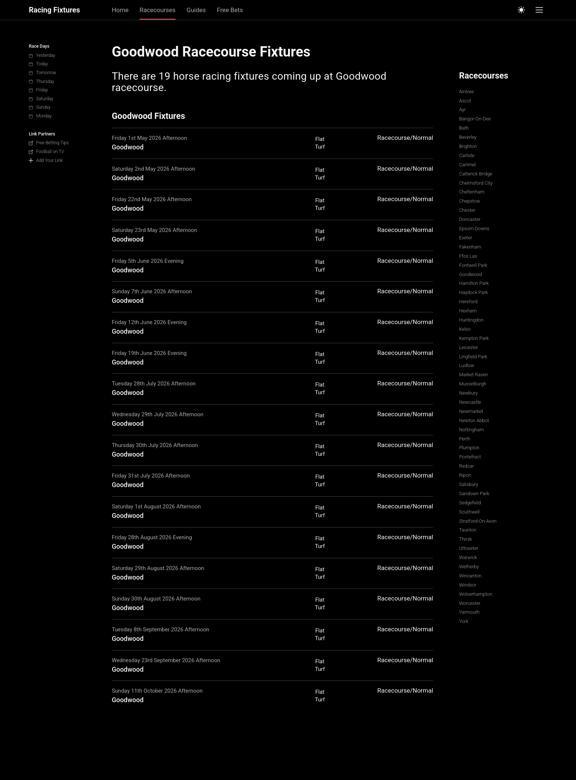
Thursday (41, 81)
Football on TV (46, 151)
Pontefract (470, 457)
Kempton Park (474, 338)
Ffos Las (468, 256)
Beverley (468, 137)
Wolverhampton (475, 594)
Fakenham (470, 247)
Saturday (41, 98)
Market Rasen (473, 374)
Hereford (468, 301)
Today (38, 63)
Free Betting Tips (48, 142)
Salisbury (468, 484)
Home (120, 10)
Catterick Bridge (475, 174)
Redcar (466, 466)
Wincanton (470, 575)
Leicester (468, 347)
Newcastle (470, 402)
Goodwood (470, 274)
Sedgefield (470, 502)
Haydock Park (473, 292)
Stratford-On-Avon (478, 521)
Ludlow (466, 365)
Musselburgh (472, 384)
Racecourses (158, 10)
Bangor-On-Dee (475, 118)
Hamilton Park (474, 283)
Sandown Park (474, 493)
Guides (196, 10)
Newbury (468, 393)
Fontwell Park (473, 265)
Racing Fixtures (54, 10)
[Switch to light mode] (521, 10)
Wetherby (469, 566)
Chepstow (469, 201)
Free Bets (230, 10)
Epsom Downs (474, 228)
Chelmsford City (476, 183)
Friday (38, 89)
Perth (465, 439)
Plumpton (469, 447)
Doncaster (469, 219)
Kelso (465, 329)
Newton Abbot (474, 420)
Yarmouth (469, 612)
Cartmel (467, 164)
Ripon (465, 475)
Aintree (466, 91)
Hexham (468, 310)
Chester (467, 210)
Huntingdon (471, 320)
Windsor (467, 585)
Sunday (39, 107)
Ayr (462, 109)
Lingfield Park (473, 356)
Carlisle (467, 155)
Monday (40, 116)
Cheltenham (472, 192)
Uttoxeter (468, 548)
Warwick (468, 557)
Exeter (465, 237)
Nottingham (471, 429)
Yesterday (42, 55)
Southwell (469, 512)
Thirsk (465, 539)
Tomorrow (42, 72)
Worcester (469, 603)
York (463, 621)
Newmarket (471, 411)
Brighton (468, 146)
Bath (464, 128)
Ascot (465, 101)
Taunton (467, 530)
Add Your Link (45, 160)
